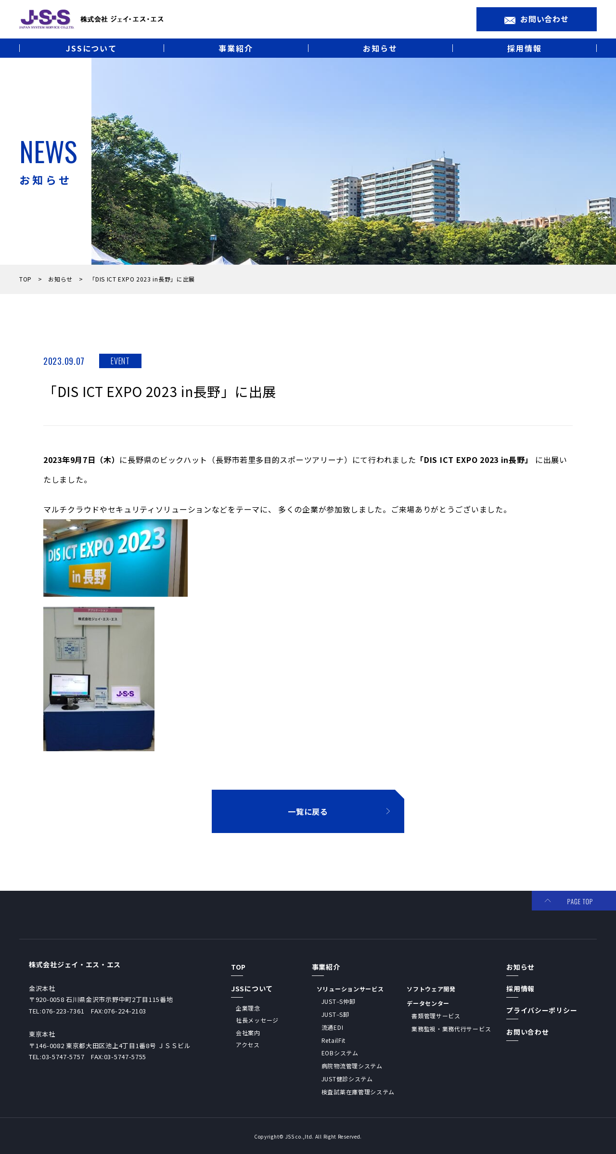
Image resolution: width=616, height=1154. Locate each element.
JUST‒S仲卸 (338, 1001)
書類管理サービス (436, 1016)
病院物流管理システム (352, 1066)
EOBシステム (340, 1053)
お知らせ (62, 279)
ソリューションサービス (350, 989)
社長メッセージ (257, 1020)
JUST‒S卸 (335, 1014)
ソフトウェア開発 (431, 989)
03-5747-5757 (63, 1056)
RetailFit (333, 1040)
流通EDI (332, 1027)
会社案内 (248, 1032)
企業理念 (248, 1008)
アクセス (248, 1044)
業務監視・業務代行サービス (451, 1029)
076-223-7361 (63, 1010)
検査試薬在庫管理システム (358, 1092)
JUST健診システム (347, 1079)
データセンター (428, 1003)
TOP (27, 279)
